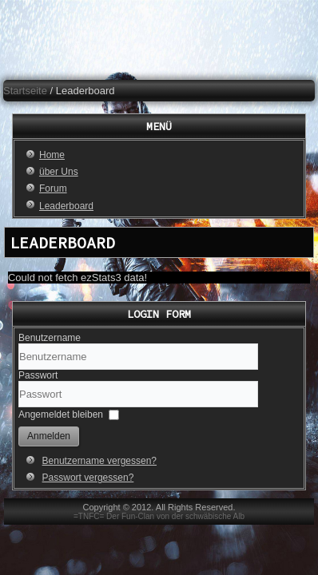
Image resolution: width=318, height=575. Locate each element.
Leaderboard (66, 206)
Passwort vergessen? (88, 477)
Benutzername (49, 337)
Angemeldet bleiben (60, 414)
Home (52, 155)
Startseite (25, 91)
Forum (53, 188)
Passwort (38, 375)
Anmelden (48, 436)
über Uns (58, 171)
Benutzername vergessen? (99, 460)
